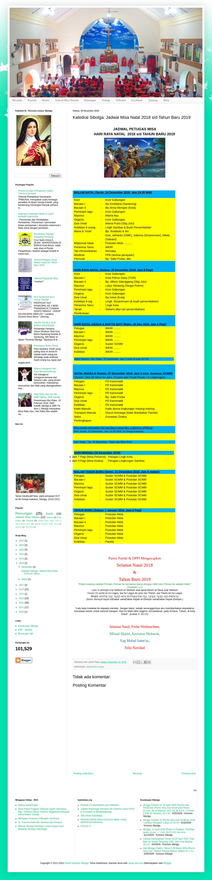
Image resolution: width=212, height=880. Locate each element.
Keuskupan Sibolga (28, 626)
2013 (22, 598)
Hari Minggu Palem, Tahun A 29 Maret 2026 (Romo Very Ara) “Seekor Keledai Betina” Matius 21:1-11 (169, 849)
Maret (25, 579)
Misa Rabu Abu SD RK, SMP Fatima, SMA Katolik (47, 395)
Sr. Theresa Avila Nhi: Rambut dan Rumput (40, 822)
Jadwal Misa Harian (66, 100)
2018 (22, 563)
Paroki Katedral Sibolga (76, 863)
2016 (22, 589)
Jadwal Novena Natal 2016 (46, 524)
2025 (22, 540)
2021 (22, 554)
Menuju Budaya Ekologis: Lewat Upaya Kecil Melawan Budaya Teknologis (41, 827)
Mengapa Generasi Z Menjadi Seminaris (38, 818)
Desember (27, 567)
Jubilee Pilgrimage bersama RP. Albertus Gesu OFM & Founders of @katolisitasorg (107, 810)
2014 (22, 594)
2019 (22, 558)
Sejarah (18, 527)
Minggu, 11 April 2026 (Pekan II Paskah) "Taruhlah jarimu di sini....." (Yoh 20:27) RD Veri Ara (168, 830)
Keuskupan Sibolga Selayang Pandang (44, 235)
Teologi (106, 100)
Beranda (17, 100)
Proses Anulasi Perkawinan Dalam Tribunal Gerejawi (35, 192)
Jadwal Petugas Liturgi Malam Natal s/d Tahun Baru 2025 (45, 262)
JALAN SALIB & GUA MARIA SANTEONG (45, 324)
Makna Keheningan (28, 805)
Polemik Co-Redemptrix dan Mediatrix (100, 805)
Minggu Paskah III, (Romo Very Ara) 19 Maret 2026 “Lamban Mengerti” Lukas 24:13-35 (169, 821)
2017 (22, 585)
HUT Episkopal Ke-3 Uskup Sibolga (44, 298)
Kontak (32, 100)
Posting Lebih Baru (83, 773)
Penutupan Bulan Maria (46, 345)
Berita (45, 100)
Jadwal (49, 517)
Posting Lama (189, 773)
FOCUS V (86, 826)
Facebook (137, 100)
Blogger (167, 863)
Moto (166, 100)
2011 (22, 607)
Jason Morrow (135, 863)
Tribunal (121, 100)
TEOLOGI (29, 527)
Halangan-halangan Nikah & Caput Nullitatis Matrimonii (36, 215)
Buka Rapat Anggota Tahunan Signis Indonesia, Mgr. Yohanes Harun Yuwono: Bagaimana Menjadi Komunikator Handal (43, 812)
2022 (22, 549)
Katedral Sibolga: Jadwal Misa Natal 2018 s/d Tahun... (39, 572)
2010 (22, 611)
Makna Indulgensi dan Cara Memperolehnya (45, 370)
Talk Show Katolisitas (91, 815)
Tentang (153, 100)
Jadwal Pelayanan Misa (46, 278)
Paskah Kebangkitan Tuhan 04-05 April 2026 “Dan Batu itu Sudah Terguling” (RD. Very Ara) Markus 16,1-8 (168, 841)
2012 (22, 602)
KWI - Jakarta (25, 629)
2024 (22, 545)
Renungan (90, 100)
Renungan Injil (25, 633)
